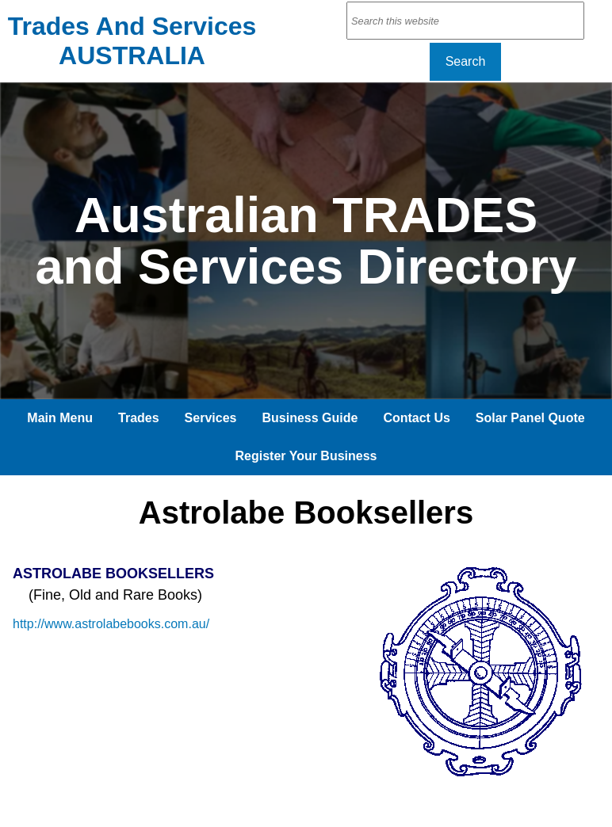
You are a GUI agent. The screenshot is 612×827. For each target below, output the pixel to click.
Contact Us (416, 418)
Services (211, 418)
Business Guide (310, 418)
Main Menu (60, 418)
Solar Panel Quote (530, 418)
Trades (138, 418)
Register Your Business (306, 456)
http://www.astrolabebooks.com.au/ (111, 624)
